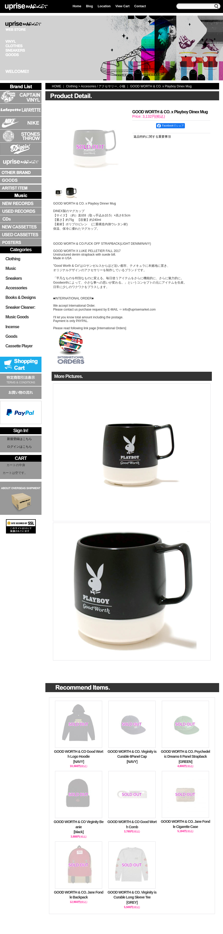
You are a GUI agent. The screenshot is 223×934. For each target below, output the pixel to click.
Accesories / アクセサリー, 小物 (103, 86)
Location (104, 6)
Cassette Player (18, 346)
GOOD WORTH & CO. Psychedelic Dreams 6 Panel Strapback (185, 756)
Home (77, 6)
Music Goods (17, 317)
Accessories (16, 288)
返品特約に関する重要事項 (152, 136)
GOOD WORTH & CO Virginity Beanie (78, 827)
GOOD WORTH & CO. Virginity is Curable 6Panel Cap (132, 756)
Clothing (12, 259)
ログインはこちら (19, 446)
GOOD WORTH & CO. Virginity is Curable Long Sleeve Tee (132, 897)
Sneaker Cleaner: (20, 307)
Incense (12, 327)
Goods (11, 336)
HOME (56, 86)
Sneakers (13, 278)
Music (10, 268)
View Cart (122, 6)
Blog (89, 6)
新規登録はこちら (19, 439)
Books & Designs (20, 297)
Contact (140, 6)
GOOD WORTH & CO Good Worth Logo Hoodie (78, 756)
